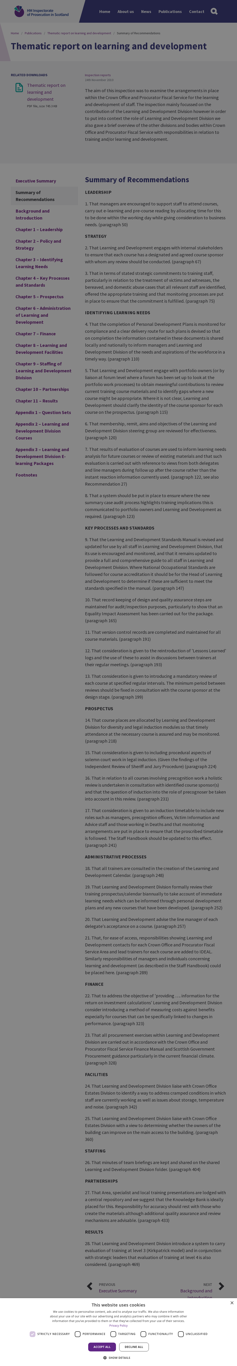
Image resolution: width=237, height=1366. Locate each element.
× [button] (232, 1303)
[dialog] (118, 1332)
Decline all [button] (134, 1347)
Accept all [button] (102, 1347)
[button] (118, 1357)
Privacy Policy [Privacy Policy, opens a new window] (118, 1326)
